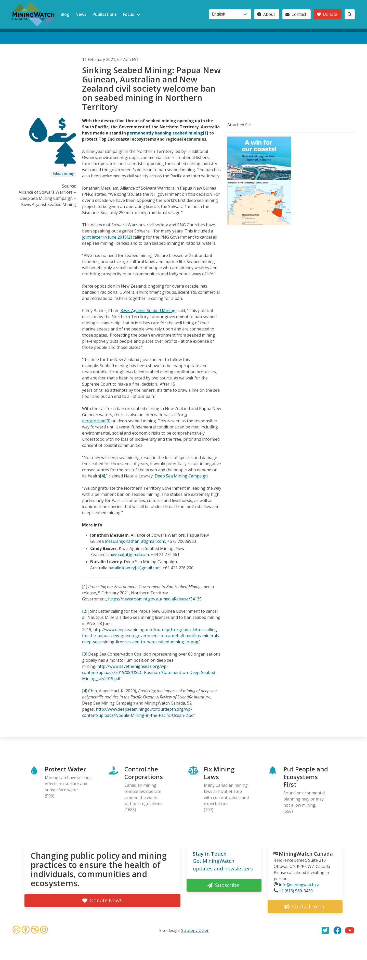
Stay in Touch (210, 853)
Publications (105, 14)
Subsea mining (63, 173)
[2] (84, 611)
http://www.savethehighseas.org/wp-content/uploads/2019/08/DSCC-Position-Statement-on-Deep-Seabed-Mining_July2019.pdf (149, 672)
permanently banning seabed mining (165, 133)
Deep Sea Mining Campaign (181, 476)
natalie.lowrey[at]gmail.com (134, 568)
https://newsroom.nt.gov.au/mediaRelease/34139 (155, 599)
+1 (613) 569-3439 (296, 891)
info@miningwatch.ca (299, 885)
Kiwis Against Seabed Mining (148, 310)
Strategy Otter (195, 930)
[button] (259, 178)
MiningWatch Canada (306, 853)
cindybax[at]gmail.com (128, 554)
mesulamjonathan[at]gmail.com (135, 541)
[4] (102, 476)
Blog (65, 14)
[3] (84, 654)
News (80, 14)
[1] (84, 586)
